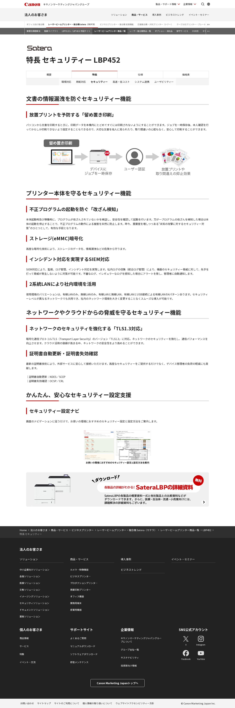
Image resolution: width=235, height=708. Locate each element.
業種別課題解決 (33, 31)
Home (23, 530)
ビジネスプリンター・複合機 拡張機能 (117, 24)
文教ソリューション (30, 589)
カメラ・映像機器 (79, 569)
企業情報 (127, 629)
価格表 (186, 74)
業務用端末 (76, 603)
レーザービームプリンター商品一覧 (109, 31)
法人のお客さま (35, 14)
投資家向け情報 (129, 665)
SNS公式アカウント (193, 629)
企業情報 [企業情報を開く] (187, 4)
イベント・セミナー (199, 14)
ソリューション (119, 14)
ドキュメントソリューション (34, 609)
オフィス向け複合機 (35, 24)
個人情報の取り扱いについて (97, 703)
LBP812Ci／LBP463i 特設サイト (76, 31)
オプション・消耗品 (163, 31)
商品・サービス (140, 14)
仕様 (140, 74)
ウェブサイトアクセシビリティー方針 (135, 703)
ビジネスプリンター (83, 530)
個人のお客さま (31, 629)
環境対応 (66, 81)
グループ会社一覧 (130, 649)
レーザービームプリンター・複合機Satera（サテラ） (72, 24)
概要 (49, 74)
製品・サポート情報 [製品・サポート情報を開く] (166, 4)
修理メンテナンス (79, 662)
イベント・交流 (28, 662)
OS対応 (195, 31)
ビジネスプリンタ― (80, 576)
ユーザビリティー (164, 81)
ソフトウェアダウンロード (84, 654)
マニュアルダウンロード (82, 646)
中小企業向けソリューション (34, 569)
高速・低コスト (121, 81)
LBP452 (207, 530)
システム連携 (142, 81)
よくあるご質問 (78, 638)
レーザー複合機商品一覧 (140, 31)
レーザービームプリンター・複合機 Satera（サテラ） (127, 530)
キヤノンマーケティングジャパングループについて (141, 640)
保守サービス (182, 31)
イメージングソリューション (34, 596)
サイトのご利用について (66, 703)
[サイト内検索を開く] (203, 4)
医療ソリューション (30, 583)
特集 (22, 654)
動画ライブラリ (51, 31)
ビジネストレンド (175, 14)
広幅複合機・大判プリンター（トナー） (155, 24)
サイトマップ (44, 703)
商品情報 (24, 638)
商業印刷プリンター (80, 589)
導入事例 (156, 14)
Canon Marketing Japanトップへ (117, 683)
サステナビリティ (130, 657)
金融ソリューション (30, 576)
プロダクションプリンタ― (84, 583)
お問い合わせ (27, 703)
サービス (24, 646)
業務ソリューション (30, 616)
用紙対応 (81, 81)
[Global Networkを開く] (209, 4)
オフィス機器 (77, 596)
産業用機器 (76, 609)
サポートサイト (81, 629)
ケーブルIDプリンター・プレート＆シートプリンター (200, 24)
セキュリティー (99, 81)
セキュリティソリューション (34, 603)
